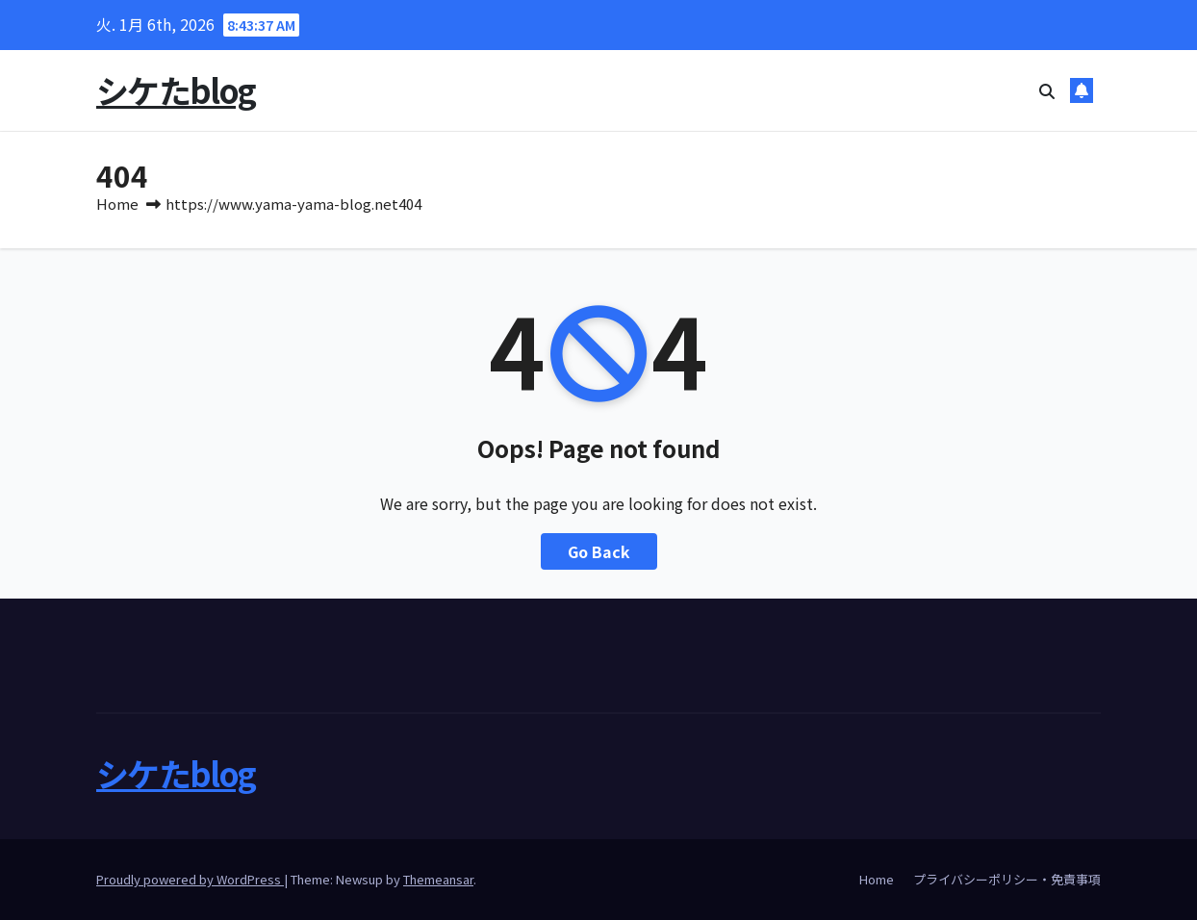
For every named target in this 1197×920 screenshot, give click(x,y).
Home (117, 203)
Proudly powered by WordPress (190, 879)
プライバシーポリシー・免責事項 (1007, 879)
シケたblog (175, 90)
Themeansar (438, 879)
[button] (1047, 90)
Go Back (599, 551)
